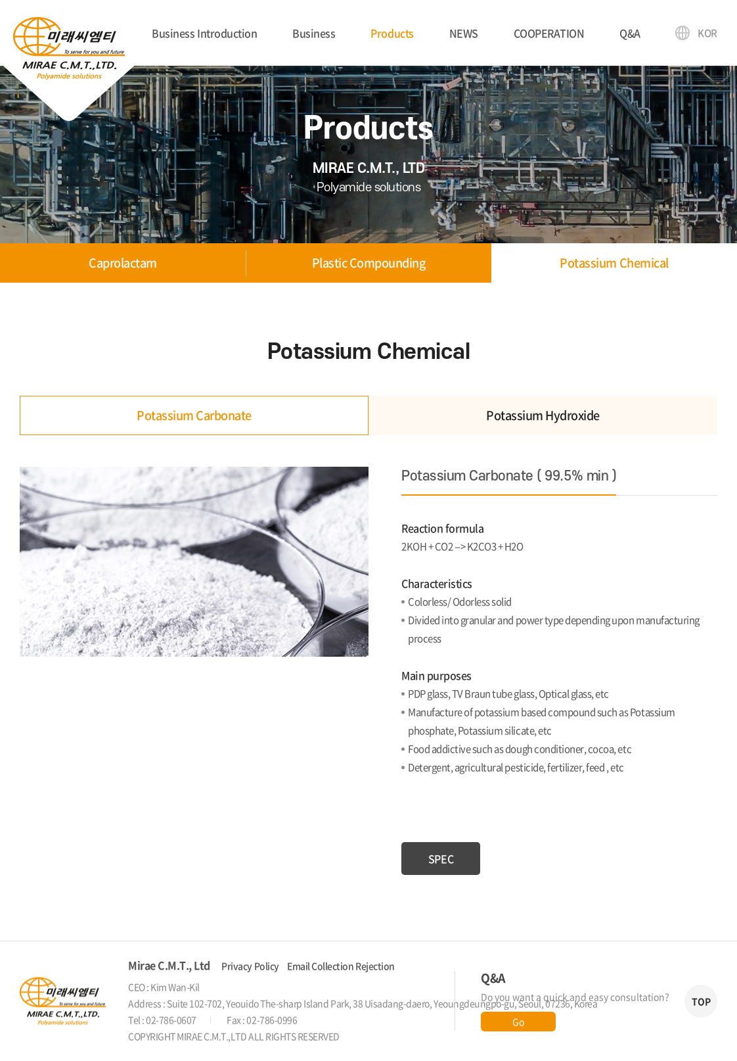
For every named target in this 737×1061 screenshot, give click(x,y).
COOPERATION (549, 33)
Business (313, 33)
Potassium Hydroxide (543, 415)
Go (518, 1021)
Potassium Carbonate (194, 415)
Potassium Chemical (614, 262)
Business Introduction (204, 33)
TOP (701, 1001)
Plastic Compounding (369, 262)
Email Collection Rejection (341, 965)
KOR (707, 33)
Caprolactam (123, 262)
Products (391, 33)
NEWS (463, 33)
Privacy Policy (250, 965)
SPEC (440, 858)
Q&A (629, 33)
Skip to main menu (0, 0)
